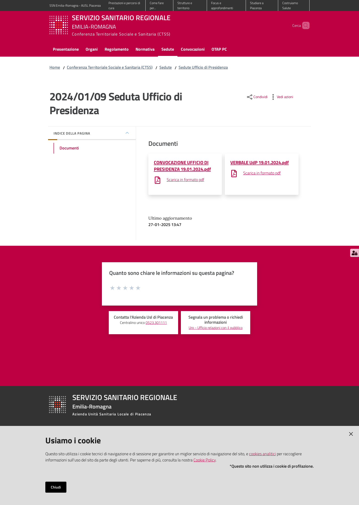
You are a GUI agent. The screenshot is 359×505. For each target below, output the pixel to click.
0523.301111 (156, 323)
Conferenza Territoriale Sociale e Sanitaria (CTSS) (109, 67)
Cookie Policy (204, 460)
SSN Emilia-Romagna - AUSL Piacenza (75, 5)
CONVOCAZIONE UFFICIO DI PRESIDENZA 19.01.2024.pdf (182, 166)
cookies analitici (262, 454)
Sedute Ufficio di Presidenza (203, 67)
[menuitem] (65, 50)
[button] (304, 25)
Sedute (165, 67)
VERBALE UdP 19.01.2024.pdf (259, 162)
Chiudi (56, 487)
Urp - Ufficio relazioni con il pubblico (215, 327)
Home (54, 67)
